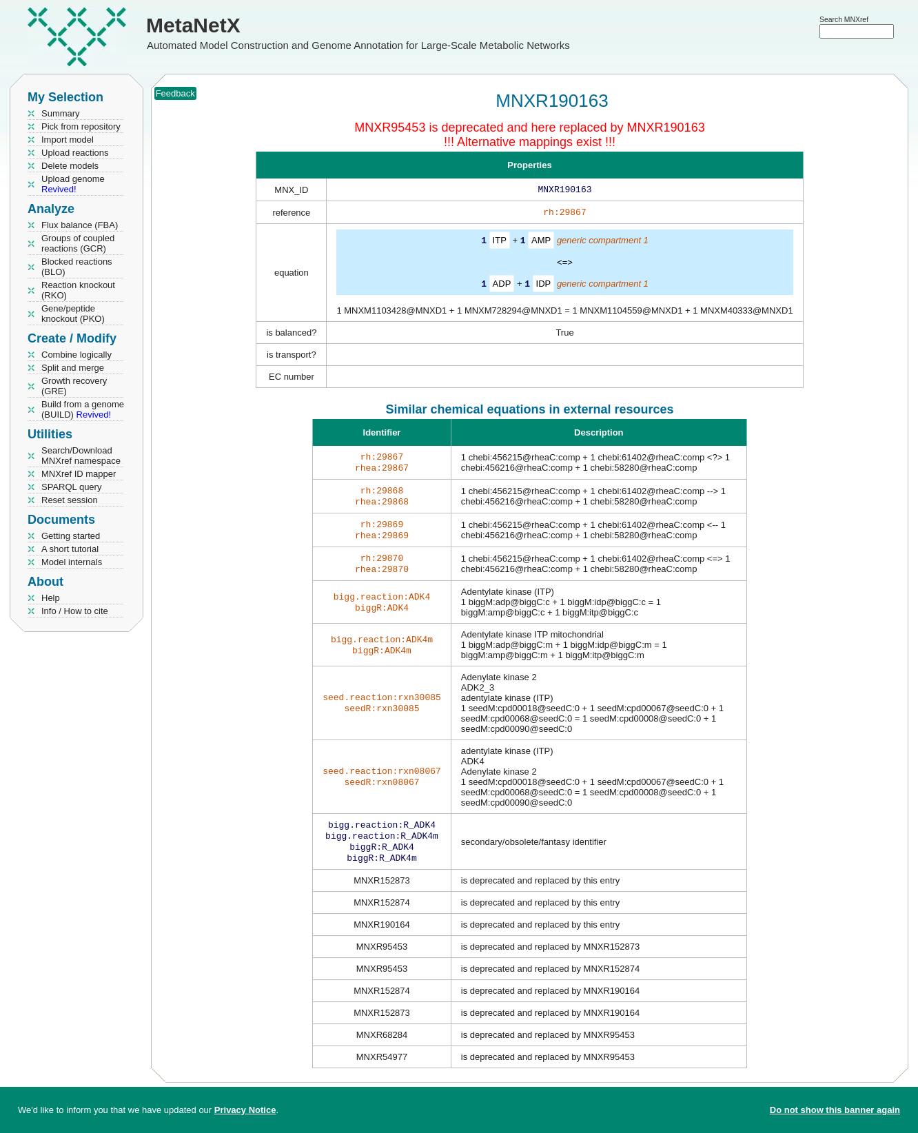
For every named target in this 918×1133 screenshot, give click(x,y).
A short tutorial (70, 549)
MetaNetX (193, 25)
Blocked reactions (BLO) (76, 266)
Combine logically (76, 354)
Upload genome (73, 184)
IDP (543, 285)
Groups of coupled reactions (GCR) (77, 243)
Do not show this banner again (835, 1110)
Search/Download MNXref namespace (81, 455)
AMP (541, 243)
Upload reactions (75, 152)
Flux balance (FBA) (79, 225)
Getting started (70, 536)
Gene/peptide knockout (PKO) (73, 313)
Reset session (69, 500)
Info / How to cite (74, 611)
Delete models (70, 166)
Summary (60, 113)
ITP (500, 243)
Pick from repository (81, 126)
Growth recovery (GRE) (74, 386)
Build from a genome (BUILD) (82, 409)
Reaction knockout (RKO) (78, 290)
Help (50, 598)
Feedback (175, 93)
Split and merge (72, 368)
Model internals (71, 562)
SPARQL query (71, 487)
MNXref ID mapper (78, 474)
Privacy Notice (245, 1110)
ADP (502, 285)
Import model (67, 139)
